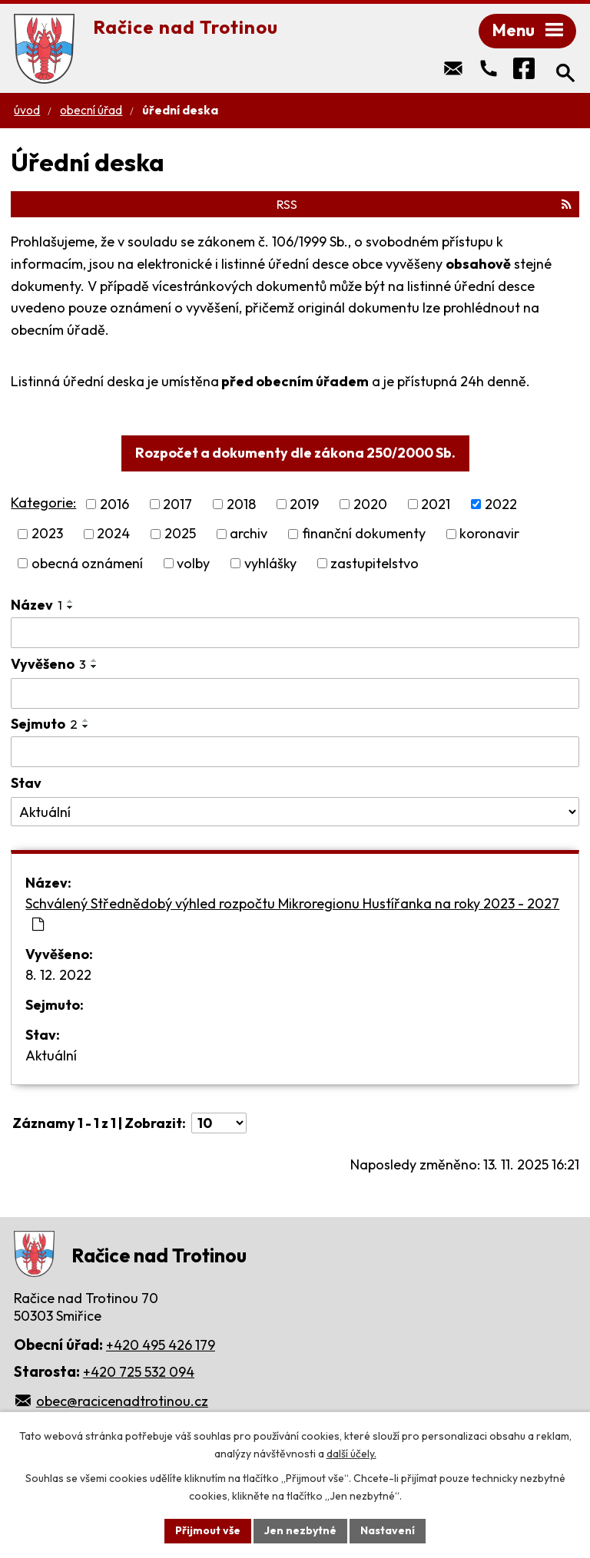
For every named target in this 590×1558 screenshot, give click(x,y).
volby (193, 563)
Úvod (27, 110)
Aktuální (51, 1055)
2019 (304, 504)
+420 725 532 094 (138, 1372)
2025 (180, 534)
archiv (248, 534)
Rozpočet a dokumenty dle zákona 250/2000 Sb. (295, 452)
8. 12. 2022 (58, 975)
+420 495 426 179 (160, 1345)
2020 (370, 504)
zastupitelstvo (374, 563)
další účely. (351, 1453)
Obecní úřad (91, 110)
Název (36, 605)
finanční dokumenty (364, 534)
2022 (501, 504)
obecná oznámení (87, 563)
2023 (47, 534)
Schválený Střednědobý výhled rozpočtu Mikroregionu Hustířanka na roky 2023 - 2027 (292, 913)
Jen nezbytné (300, 1530)
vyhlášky (270, 563)
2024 (113, 534)
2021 (435, 504)
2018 (241, 504)
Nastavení (387, 1530)
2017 (177, 504)
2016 (114, 504)
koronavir (489, 534)
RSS (424, 204)
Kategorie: (43, 502)
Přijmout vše (207, 1530)
